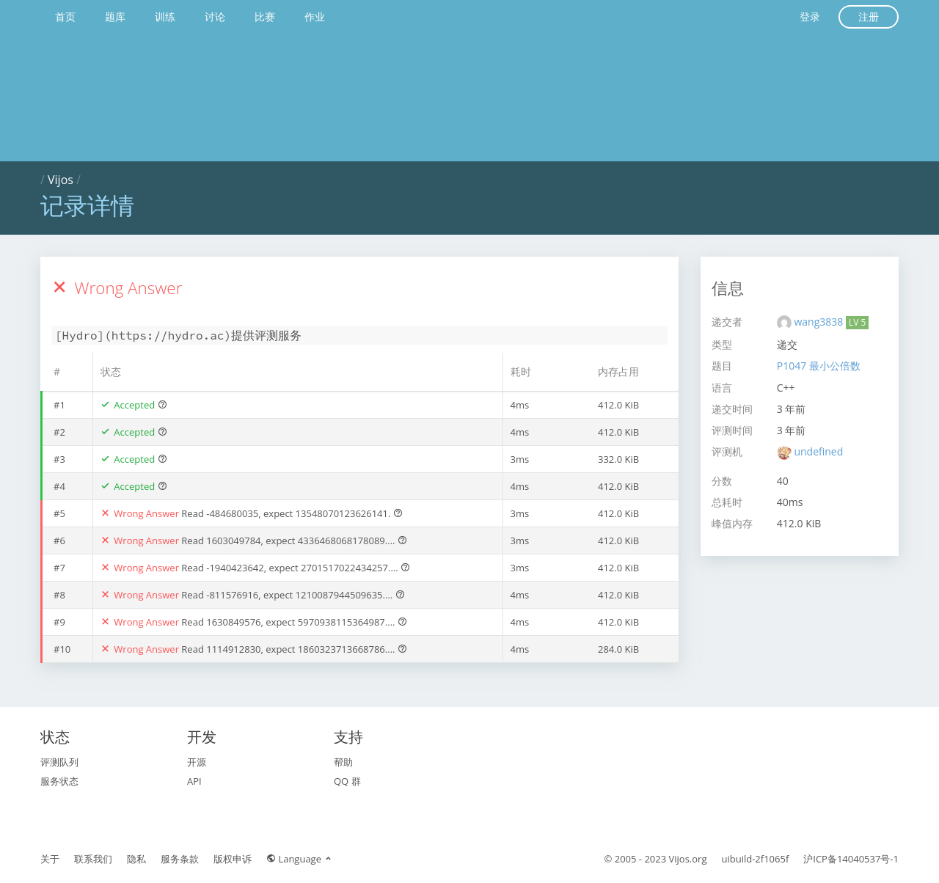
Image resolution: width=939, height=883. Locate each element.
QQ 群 (347, 781)
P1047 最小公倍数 (819, 366)
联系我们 (93, 858)
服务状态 (59, 781)
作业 (314, 16)
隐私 (136, 858)
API (194, 781)
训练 (165, 16)
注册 (868, 16)
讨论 (215, 16)
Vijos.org (688, 858)
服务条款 (180, 858)
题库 (115, 16)
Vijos (60, 180)
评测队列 (59, 762)
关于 (49, 858)
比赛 (265, 16)
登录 (810, 16)
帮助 (343, 762)
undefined (818, 451)
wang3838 (819, 322)
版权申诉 (232, 858)
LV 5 (857, 322)
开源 (196, 762)
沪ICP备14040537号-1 (851, 858)
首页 (65, 16)
